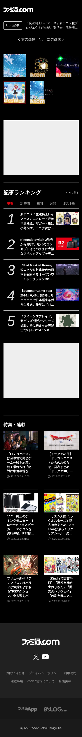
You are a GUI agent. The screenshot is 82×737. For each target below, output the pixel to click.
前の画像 (28, 39)
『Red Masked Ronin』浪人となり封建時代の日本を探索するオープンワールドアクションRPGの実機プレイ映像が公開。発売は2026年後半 (37, 272)
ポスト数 (69, 203)
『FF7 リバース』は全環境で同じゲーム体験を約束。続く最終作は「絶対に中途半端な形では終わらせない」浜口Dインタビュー (20, 463)
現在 (10, 203)
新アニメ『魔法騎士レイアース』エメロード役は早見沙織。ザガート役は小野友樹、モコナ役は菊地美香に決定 (37, 221)
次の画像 (54, 39)
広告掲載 (65, 681)
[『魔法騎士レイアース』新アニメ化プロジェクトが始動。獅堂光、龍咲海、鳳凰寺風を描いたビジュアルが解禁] (14, 65)
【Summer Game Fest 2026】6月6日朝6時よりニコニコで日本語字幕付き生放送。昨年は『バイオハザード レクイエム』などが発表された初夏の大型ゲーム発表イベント (37, 298)
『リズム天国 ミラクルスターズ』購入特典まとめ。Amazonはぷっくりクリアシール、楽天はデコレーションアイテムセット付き (61, 525)
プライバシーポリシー (44, 673)
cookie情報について (40, 681)
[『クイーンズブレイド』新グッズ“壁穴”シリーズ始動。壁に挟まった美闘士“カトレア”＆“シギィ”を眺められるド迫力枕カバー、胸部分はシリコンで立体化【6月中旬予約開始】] (67, 320)
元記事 (12, 26)
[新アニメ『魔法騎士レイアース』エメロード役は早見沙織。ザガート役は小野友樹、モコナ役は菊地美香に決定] (67, 218)
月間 (53, 203)
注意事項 (17, 681)
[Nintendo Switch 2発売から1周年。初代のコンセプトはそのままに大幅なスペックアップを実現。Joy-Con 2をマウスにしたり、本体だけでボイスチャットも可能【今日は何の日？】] (67, 244)
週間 (40, 203)
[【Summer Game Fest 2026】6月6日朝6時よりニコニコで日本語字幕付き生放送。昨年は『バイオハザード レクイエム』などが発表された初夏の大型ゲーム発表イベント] (67, 295)
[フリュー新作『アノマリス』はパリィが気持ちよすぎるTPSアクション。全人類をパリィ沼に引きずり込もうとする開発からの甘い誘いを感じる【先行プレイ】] (20, 565)
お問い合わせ (15, 673)
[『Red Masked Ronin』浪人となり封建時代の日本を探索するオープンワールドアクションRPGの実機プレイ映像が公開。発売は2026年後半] (67, 269)
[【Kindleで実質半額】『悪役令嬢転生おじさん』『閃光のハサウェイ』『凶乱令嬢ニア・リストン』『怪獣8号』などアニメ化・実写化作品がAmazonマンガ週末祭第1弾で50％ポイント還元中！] (61, 565)
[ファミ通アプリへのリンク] (27, 709)
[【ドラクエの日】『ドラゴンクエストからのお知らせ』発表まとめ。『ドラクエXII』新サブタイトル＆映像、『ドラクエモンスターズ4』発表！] (61, 440)
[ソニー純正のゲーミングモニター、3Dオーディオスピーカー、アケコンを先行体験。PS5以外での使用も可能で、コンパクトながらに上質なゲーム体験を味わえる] (20, 502)
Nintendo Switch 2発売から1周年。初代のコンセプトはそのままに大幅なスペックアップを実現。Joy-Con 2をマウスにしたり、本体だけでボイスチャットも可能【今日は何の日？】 (37, 247)
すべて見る (72, 192)
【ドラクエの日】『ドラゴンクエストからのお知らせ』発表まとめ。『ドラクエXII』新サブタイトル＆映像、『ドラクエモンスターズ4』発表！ (60, 463)
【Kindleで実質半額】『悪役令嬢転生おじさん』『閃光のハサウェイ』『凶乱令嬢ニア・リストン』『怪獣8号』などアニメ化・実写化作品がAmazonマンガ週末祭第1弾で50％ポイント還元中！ (61, 587)
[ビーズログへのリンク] (55, 709)
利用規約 (70, 673)
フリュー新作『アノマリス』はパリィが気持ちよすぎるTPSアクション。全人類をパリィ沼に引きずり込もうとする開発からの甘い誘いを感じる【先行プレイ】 (19, 587)
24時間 (25, 203)
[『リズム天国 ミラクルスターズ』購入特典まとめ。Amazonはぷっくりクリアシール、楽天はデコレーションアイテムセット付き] (61, 502)
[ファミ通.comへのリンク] (18, 9)
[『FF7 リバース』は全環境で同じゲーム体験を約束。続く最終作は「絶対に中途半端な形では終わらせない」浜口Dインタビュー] (20, 440)
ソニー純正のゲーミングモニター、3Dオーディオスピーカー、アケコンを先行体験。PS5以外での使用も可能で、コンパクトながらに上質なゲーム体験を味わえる (20, 525)
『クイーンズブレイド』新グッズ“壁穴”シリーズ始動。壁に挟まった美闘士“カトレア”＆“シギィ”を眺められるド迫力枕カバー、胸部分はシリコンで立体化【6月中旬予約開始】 (37, 324)
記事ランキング (22, 193)
